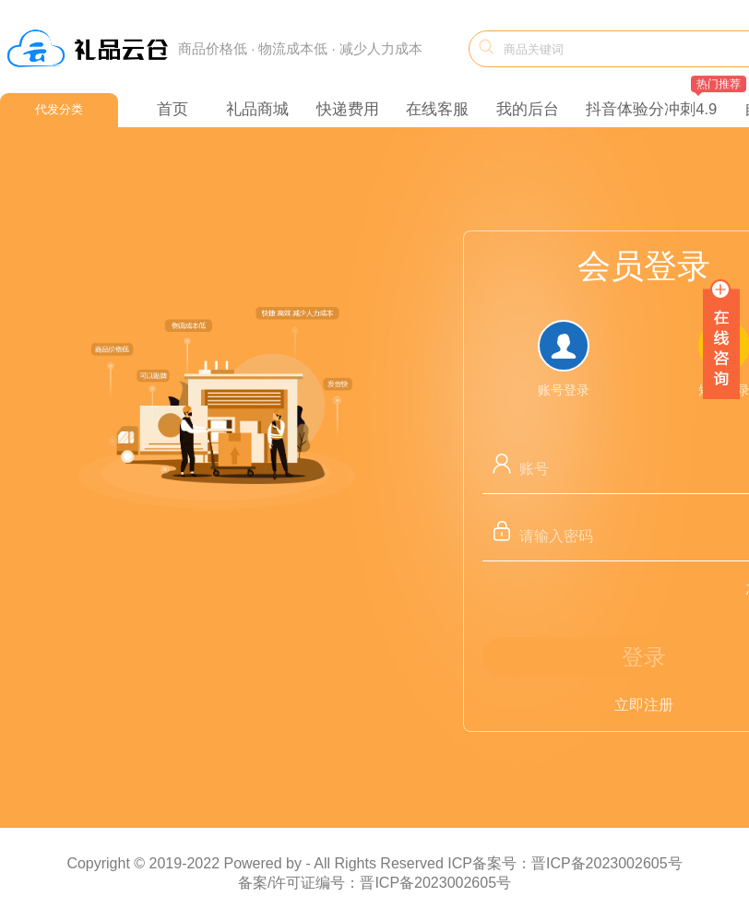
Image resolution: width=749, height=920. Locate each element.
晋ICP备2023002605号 (435, 883)
